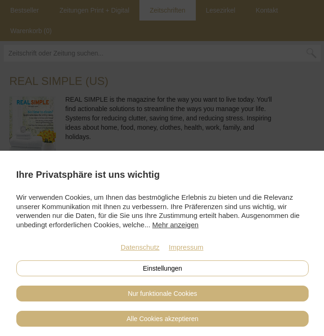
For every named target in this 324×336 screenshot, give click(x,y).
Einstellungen (162, 268)
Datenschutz (140, 247)
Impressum (186, 247)
